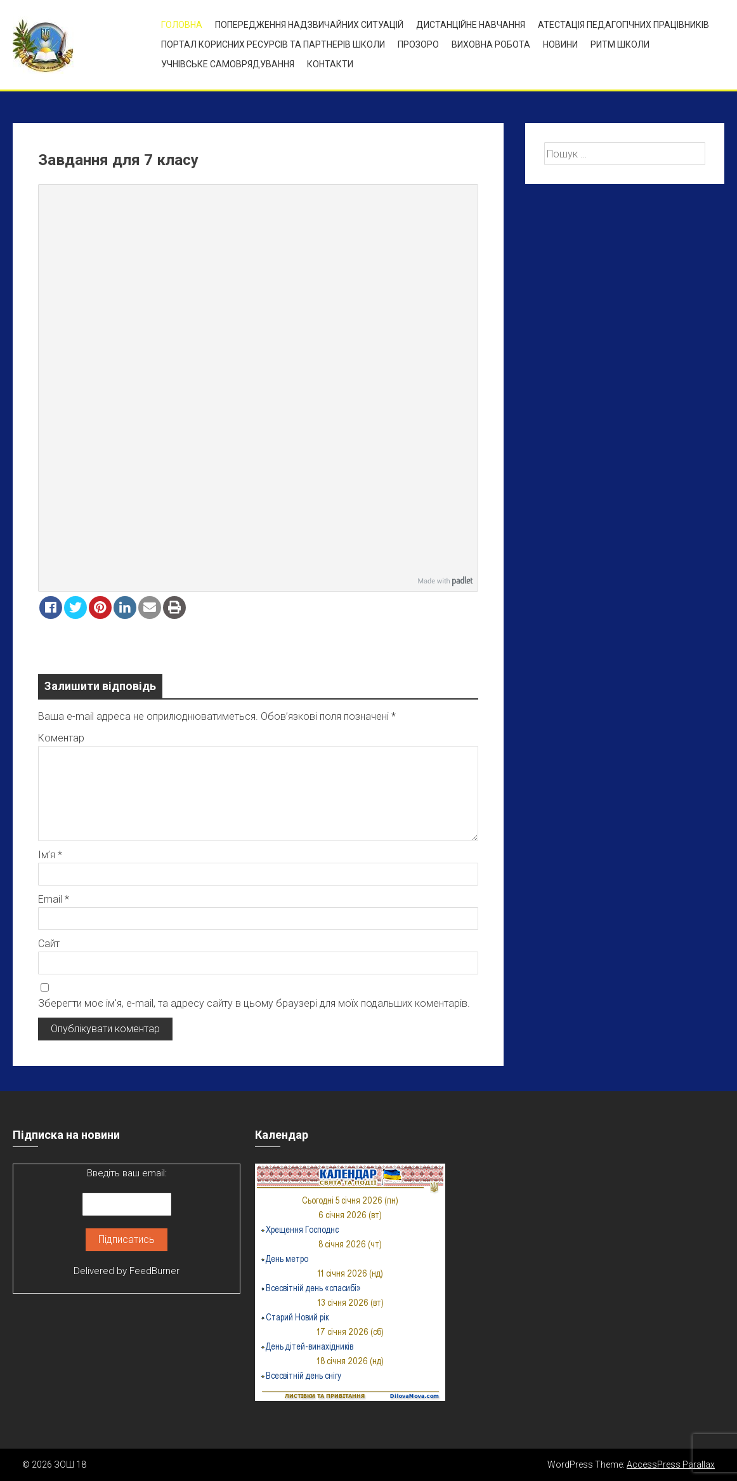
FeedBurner (154, 1271)
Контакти (330, 64)
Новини (560, 44)
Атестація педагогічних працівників (623, 25)
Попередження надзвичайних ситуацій (309, 25)
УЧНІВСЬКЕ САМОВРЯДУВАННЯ (227, 64)
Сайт (49, 944)
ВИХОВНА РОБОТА (491, 44)
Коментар (61, 738)
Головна (181, 25)
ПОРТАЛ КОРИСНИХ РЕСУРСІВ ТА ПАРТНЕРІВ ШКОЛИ (273, 44)
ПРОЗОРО (418, 44)
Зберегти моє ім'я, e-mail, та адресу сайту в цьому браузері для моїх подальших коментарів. (254, 1003)
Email (53, 899)
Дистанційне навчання (470, 25)
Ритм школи (619, 44)
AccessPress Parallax (671, 1464)
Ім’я (50, 855)
